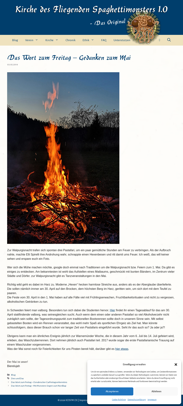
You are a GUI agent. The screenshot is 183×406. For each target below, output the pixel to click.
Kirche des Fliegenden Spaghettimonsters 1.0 (91, 8)
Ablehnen (156, 391)
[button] (176, 364)
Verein (33, 40)
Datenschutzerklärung (137, 399)
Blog (15, 40)
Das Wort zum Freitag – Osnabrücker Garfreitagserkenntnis (39, 382)
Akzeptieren (112, 391)
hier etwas (121, 348)
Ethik (90, 40)
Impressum (152, 399)
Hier (112, 310)
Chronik (70, 40)
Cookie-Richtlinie (119, 399)
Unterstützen (126, 40)
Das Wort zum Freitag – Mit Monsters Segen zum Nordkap (38, 386)
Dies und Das (17, 378)
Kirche (53, 40)
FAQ (103, 40)
